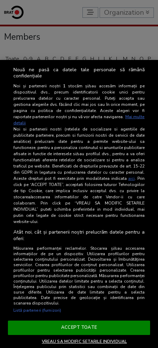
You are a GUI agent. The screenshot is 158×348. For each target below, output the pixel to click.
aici (131, 178)
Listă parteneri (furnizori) (37, 310)
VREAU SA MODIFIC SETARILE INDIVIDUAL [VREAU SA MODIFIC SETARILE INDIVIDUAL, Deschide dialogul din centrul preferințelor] (84, 341)
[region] (79, 204)
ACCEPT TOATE (79, 327)
